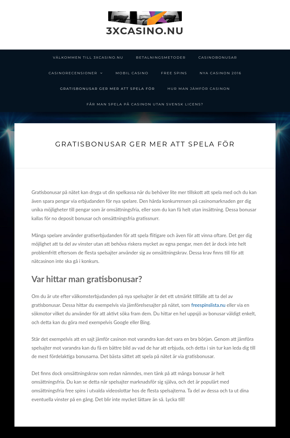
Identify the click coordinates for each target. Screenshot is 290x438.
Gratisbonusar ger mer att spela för (107, 88)
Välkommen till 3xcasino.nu (88, 57)
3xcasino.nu (145, 31)
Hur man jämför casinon (198, 88)
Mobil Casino (132, 73)
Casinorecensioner (73, 73)
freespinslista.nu (208, 305)
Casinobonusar (217, 57)
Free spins (174, 73)
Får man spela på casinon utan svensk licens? (145, 104)
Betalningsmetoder (161, 57)
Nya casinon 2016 (220, 73)
